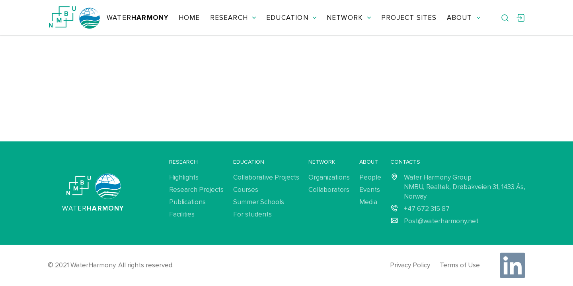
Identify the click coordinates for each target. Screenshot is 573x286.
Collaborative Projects (266, 177)
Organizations (329, 177)
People (370, 177)
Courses (245, 190)
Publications (187, 202)
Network (349, 18)
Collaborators (328, 190)
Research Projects (196, 190)
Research (233, 18)
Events (369, 190)
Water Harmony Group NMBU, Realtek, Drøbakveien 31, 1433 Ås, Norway (464, 187)
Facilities (182, 214)
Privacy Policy (410, 265)
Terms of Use (460, 265)
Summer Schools (258, 202)
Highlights (184, 177)
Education (291, 18)
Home (189, 18)
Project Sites (409, 18)
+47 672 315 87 (427, 209)
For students (252, 214)
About (464, 18)
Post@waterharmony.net (441, 221)
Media (368, 202)
